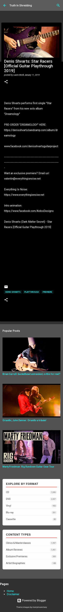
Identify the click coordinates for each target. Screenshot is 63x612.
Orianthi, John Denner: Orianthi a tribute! (24, 420)
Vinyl (31, 505)
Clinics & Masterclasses (31, 543)
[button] (6, 82)
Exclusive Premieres (31, 556)
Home (10, 591)
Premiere (47, 292)
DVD (31, 499)
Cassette (31, 519)
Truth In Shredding (20, 5)
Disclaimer (13, 594)
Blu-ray (31, 512)
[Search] (58, 5)
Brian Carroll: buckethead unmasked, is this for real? (31, 374)
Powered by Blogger (31, 600)
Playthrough (31, 292)
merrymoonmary (39, 607)
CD (31, 492)
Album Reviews (31, 549)
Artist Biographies (31, 563)
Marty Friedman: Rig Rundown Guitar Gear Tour (28, 466)
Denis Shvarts (12, 292)
